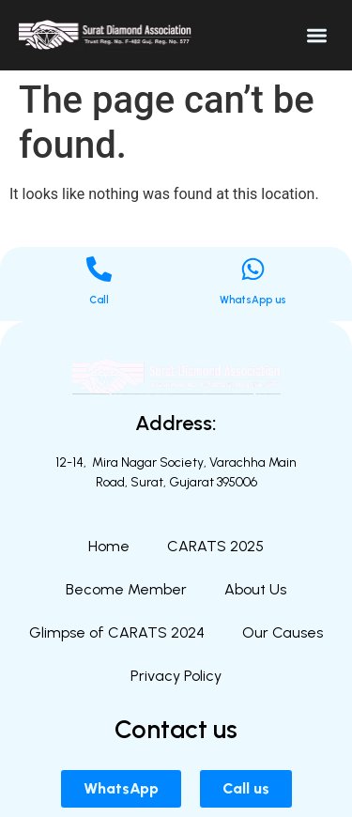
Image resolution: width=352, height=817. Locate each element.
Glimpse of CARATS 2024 (117, 632)
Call (99, 300)
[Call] (99, 269)
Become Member (126, 589)
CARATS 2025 (215, 546)
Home (109, 546)
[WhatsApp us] (253, 269)
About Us (255, 589)
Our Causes (282, 632)
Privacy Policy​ (176, 676)
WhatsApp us (253, 300)
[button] (317, 35)
